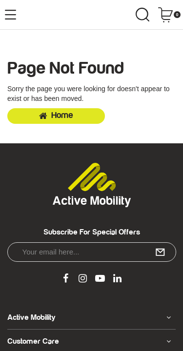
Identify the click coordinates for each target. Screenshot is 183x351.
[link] (65, 279)
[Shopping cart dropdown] (169, 14)
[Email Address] (91, 252)
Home (56, 115)
